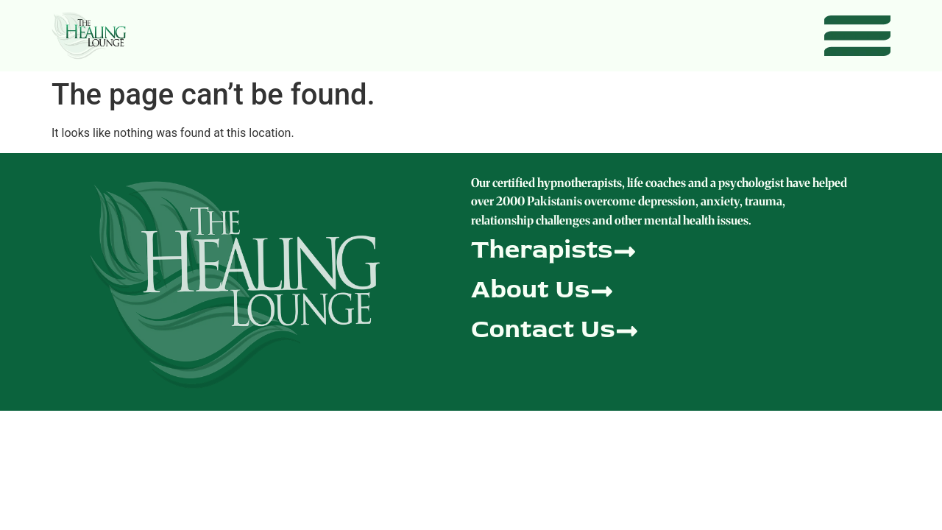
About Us (530, 288)
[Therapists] (625, 250)
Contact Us (543, 328)
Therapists (541, 249)
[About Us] (602, 289)
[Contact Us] (627, 329)
